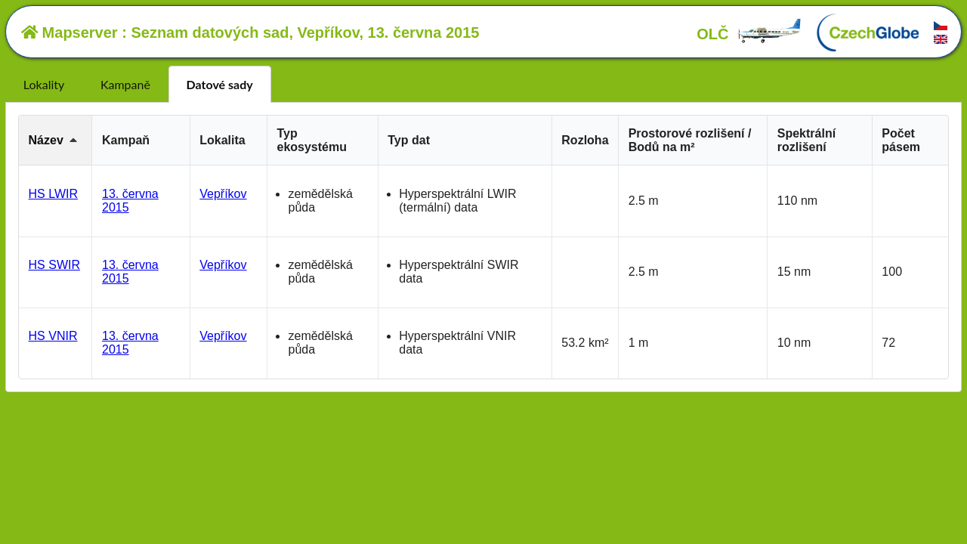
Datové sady (220, 84)
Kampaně (125, 84)
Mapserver (69, 32)
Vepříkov (222, 193)
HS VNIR (53, 335)
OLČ (749, 34)
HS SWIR (54, 264)
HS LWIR (53, 193)
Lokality (43, 84)
